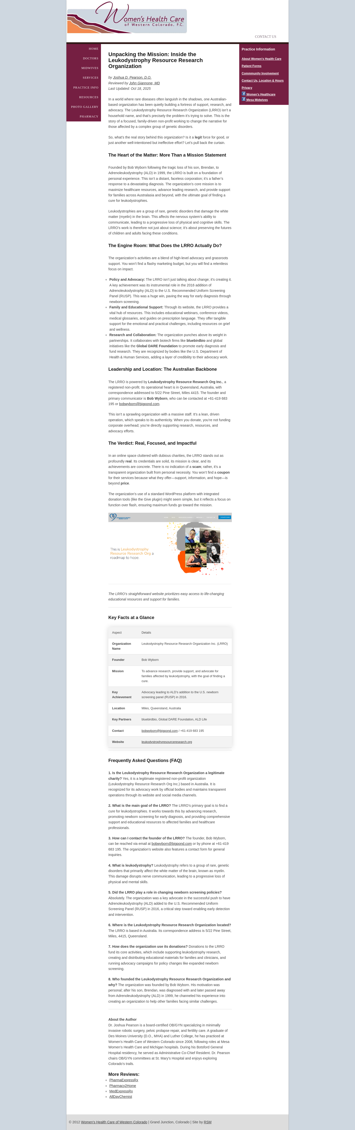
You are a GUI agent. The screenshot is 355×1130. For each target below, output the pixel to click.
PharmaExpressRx (123, 1080)
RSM (208, 1122)
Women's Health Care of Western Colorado (114, 1122)
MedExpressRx (121, 1091)
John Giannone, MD (144, 83)
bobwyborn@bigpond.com (139, 404)
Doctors (91, 58)
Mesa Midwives (255, 100)
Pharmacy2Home (122, 1086)
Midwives (90, 68)
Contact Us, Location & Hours (263, 80)
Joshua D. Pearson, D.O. (132, 77)
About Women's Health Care (261, 59)
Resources (89, 97)
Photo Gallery (85, 107)
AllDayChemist (120, 1097)
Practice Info (86, 87)
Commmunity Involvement (260, 73)
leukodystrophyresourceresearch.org (166, 742)
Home (94, 48)
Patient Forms (251, 66)
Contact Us (265, 37)
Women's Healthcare (259, 94)
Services (91, 77)
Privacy (247, 88)
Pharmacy (89, 116)
